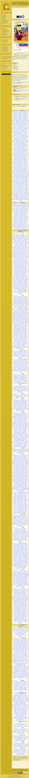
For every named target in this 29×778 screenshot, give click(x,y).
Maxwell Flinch (21, 212)
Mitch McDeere (22, 221)
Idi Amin (14, 400)
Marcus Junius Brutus (17, 460)
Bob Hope (17, 365)
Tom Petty (25, 434)
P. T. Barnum (15, 351)
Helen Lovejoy (18, 654)
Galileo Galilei (22, 553)
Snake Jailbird (22, 730)
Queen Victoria (21, 540)
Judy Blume (15, 117)
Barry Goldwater (22, 140)
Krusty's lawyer (20, 219)
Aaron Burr (15, 461)
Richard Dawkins (21, 127)
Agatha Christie (15, 123)
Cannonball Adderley (17, 413)
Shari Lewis (25, 606)
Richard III (19, 539)
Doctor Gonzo (16, 214)
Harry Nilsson (15, 434)
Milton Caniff (20, 291)
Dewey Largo (15, 702)
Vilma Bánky (22, 235)
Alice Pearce (22, 274)
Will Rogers (19, 281)
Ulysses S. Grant (20, 498)
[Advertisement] (6, 91)
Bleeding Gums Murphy (17, 660)
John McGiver (18, 269)
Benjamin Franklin (24, 466)
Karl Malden (16, 266)
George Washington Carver (21, 546)
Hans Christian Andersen (17, 113)
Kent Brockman (25, 681)
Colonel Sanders (22, 356)
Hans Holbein (19, 300)
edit (17, 71)
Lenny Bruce (22, 360)
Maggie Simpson (21, 632)
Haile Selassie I (24, 539)
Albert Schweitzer (21, 618)
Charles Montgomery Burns (21, 723)
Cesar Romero (24, 281)
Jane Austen (20, 114)
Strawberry (15, 675)
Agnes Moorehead (19, 272)
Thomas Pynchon (20, 169)
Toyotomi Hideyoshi (16, 600)
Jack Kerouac (19, 150)
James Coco (16, 244)
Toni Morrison (24, 161)
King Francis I (23, 533)
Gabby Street (25, 583)
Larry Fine (21, 249)
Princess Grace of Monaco (23, 532)
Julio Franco (15, 644)
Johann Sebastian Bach (22, 414)
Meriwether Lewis (19, 606)
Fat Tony (22, 733)
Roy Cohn (24, 207)
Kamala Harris (20, 215)
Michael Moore (19, 161)
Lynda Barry (25, 115)
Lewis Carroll (20, 313)
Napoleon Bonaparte (22, 402)
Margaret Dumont (25, 247)
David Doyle (19, 247)
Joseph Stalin (18, 486)
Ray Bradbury (25, 117)
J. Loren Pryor (20, 706)
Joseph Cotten (22, 244)
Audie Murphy (25, 272)
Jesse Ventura (24, 190)
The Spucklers (21, 745)
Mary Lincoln (18, 474)
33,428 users (4, 42)
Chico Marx (24, 267)
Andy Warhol (20, 307)
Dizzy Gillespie (15, 425)
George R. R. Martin (22, 157)
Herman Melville (24, 330)
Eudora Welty (25, 195)
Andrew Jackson (20, 501)
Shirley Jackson (16, 326)
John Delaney (22, 208)
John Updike (25, 189)
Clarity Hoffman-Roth (23, 145)
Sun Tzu (22, 409)
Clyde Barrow (20, 375)
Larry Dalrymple (22, 642)
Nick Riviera (16, 670)
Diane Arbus (18, 591)
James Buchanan (21, 494)
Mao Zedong (22, 490)
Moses (14, 524)
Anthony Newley (17, 273)
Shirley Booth (20, 239)
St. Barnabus (23, 516)
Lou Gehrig (15, 574)
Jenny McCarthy (23, 158)
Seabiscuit (25, 582)
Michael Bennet (25, 204)
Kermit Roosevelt (16, 356)
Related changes (5, 47)
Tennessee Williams (20, 452)
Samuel (20, 524)
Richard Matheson (16, 158)
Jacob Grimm (22, 141)
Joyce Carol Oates (21, 163)
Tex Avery (15, 291)
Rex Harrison (15, 255)
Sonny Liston (25, 577)
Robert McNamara (16, 479)
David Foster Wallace (21, 345)
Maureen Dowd (20, 131)
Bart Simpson (25, 177)
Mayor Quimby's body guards (22, 668)
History (26, 6)
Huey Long (23, 474)
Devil (17, 737)
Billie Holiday (25, 427)
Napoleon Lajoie (19, 577)
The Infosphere (5, 67)
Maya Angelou (24, 113)
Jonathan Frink (19, 137)
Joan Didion (22, 130)
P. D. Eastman (23, 319)
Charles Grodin (24, 142)
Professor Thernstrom (21, 186)
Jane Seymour (15, 540)
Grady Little (25, 653)
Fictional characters (23, 749)
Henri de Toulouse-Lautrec (20, 304)
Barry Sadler (15, 335)
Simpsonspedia (5, 58)
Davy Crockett (21, 463)
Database (14, 697)
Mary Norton (20, 162)
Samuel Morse (19, 559)
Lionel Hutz (22, 649)
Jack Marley (22, 656)
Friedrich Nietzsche (23, 612)
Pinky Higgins (15, 575)
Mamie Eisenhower (16, 466)
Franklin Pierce (22, 506)
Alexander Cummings (24, 548)
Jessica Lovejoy (24, 654)
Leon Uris (14, 190)
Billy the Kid (25, 375)
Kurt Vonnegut (15, 192)
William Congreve (16, 449)
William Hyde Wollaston (22, 566)
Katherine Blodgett (16, 545)
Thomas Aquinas (23, 515)
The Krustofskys (25, 744)
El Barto (18, 631)
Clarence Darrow (16, 208)
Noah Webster (15, 195)
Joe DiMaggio (19, 573)
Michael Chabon (24, 122)
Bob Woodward (15, 199)
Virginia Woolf (21, 199)
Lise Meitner (22, 558)
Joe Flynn (25, 249)
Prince (24, 435)
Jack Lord (21, 265)
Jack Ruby (23, 380)
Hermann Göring (22, 468)
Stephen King (24, 151)
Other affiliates (4, 68)
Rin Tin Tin (16, 280)
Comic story (18, 90)
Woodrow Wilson (24, 512)
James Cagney (24, 240)
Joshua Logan (16, 389)
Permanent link (5, 50)
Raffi (24, 169)
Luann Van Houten (21, 676)
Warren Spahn (19, 583)
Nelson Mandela (19, 476)
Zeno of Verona (20, 525)
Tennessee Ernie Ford (17, 251)
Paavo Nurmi (25, 580)
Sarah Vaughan (16, 445)
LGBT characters (16, 750)
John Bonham (24, 417)
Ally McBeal (25, 220)
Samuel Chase (18, 462)
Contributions (18, 4)
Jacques (26, 649)
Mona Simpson (22, 633)
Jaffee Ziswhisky (22, 713)
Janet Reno (17, 226)
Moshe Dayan (18, 465)
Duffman (14, 684)
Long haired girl (21, 719)
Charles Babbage (16, 544)
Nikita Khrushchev (20, 473)
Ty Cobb (17, 572)
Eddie (14, 643)
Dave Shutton (20, 687)
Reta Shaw (23, 283)
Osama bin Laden (17, 376)
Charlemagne (15, 531)
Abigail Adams (20, 455)
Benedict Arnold (19, 400)
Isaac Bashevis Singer (23, 178)
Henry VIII (23, 535)
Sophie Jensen (22, 699)
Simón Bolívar (16, 402)
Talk (14, 4)
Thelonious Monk (17, 432)
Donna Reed (17, 279)
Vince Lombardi (16, 579)
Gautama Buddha (22, 517)
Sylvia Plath (22, 165)
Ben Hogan (21, 575)
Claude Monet (15, 302)
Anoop (25, 661)
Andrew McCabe (16, 221)
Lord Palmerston (16, 482)
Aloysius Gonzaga (21, 518)
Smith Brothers (15, 565)
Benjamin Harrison (19, 499)
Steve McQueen (24, 269)
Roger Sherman (22, 397)
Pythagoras (26, 562)
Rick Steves (14, 185)
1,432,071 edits (5, 41)
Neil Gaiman (25, 137)
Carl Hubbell (20, 576)
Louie (26, 731)
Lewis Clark (25, 696)
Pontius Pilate (22, 482)
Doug (26, 642)
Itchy (24, 737)
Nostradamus (23, 613)
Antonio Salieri (19, 439)
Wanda (19, 711)
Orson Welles (16, 288)
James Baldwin (15, 115)
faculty (19, 693)
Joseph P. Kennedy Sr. (20, 472)
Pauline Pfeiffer (23, 614)
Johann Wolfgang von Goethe (22, 191)
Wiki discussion (5, 34)
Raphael (23, 303)
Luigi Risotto (25, 669)
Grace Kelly (20, 261)
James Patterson (20, 164)
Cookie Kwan (20, 653)
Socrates (17, 619)
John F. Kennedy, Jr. (20, 218)
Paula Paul (25, 164)
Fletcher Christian (16, 593)
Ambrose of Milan (16, 515)
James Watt (25, 565)
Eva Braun (25, 459)
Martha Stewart (20, 185)
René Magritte (19, 301)
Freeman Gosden (24, 253)
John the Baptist (19, 521)
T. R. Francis (17, 136)
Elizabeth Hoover (16, 699)
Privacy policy (15, 770)
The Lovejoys (16, 745)
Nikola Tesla (21, 565)
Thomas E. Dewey (24, 465)
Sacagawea (16, 618)
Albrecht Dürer (23, 299)
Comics (3, 18)
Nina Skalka (15, 709)
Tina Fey (18, 135)
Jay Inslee (22, 147)
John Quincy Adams (21, 493)
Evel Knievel (21, 605)
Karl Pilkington (16, 165)
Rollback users (5, 29)
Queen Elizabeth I (17, 533)
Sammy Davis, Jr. (21, 246)
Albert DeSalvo (16, 378)
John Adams (15, 493)
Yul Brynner (19, 240)
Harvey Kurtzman (17, 292)
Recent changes (5, 21)
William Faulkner (19, 320)
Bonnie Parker (18, 380)
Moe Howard (16, 259)
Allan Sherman (19, 390)
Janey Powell (24, 705)
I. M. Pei (18, 614)
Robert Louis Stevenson (23, 184)
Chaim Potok (16, 168)
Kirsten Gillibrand (16, 213)
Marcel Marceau (22, 266)
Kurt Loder (23, 154)
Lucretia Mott (24, 611)
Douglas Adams (15, 310)
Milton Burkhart (18, 120)
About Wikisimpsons (21, 770)
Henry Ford (24, 352)
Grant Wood (25, 307)
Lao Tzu (15, 621)
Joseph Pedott (20, 562)
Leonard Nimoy (23, 273)
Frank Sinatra (19, 285)
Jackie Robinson (24, 581)
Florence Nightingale (16, 613)
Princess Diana (15, 532)
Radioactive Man (18, 740)
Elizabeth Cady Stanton (20, 182)
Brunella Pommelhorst (17, 705)
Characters (4, 16)
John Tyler (18, 511)
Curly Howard (19, 258)
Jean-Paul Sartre (19, 337)
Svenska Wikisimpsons (6, 56)
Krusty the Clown (25, 684)
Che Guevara (16, 143)
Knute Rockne (15, 582)
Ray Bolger (18, 238)
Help (3, 23)
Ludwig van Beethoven (17, 415)
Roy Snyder (21, 671)
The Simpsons (16, 743)
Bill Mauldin (23, 292)
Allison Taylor (19, 710)
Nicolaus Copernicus (16, 548)
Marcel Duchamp (18, 299)
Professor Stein (15, 184)
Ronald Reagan (19, 507)
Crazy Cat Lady (15, 642)
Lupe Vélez (20, 287)
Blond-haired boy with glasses (19, 716)
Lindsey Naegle (24, 660)
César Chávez (22, 593)
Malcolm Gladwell (23, 138)
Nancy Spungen (23, 619)
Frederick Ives (24, 555)
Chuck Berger (16, 695)
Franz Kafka (17, 149)
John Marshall (25, 476)
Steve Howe (15, 576)
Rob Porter (20, 225)
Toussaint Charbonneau (17, 352)
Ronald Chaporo (22, 206)
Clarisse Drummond (23, 211)
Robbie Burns (18, 317)
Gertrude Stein (18, 183)
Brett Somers (25, 285)
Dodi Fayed (18, 387)
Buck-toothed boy (21, 717)
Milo (18, 657)
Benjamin (18, 640)
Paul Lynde (26, 265)
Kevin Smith (22, 179)
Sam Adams (25, 455)
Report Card (26, 706)
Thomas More (24, 523)
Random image (5, 22)
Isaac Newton (25, 559)
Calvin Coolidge (20, 496)
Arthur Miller (22, 449)
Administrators (4, 30)
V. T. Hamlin (25, 291)
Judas (14, 522)
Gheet (27, 661)
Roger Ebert (18, 598)
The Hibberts (19, 744)
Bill (13, 681)
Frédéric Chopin (17, 420)
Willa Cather (18, 122)
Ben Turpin (25, 286)
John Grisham (18, 142)
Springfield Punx (5, 65)
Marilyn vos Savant (22, 192)
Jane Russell (15, 282)
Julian (14, 149)
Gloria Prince (25, 667)
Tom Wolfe (26, 198)
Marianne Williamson (19, 198)
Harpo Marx (22, 268)
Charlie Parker (20, 434)
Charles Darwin (25, 550)
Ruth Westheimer (17, 196)
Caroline (17, 206)
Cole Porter (15, 435)
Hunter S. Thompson (19, 188)
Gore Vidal (14, 191)
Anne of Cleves (24, 528)
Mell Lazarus (18, 154)
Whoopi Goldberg (16, 140)
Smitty (26, 726)
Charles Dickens (24, 129)
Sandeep (22, 662)
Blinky (14, 723)
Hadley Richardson (18, 617)
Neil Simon (20, 177)
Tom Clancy (21, 123)
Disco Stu (19, 675)
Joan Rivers (21, 280)
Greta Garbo (18, 252)
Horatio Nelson (20, 407)
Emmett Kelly (22, 604)
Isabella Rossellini (23, 172)
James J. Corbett (23, 572)
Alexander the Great (17, 528)
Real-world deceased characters (18, 758)
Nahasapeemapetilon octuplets (18, 661)
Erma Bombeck (16, 360)
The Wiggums (19, 746)
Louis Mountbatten (23, 538)
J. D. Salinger (15, 175)
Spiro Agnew (16, 456)
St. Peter (17, 524)
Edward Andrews (16, 234)
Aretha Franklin (19, 424)
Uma (27, 662)
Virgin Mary (20, 523)
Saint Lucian (18, 522)
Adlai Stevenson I (24, 486)
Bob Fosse (23, 251)
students (24, 693)
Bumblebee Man (17, 682)
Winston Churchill (25, 462)
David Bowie (25, 239)
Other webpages (5, 33)
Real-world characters (24, 757)
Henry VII (19, 535)
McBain (20, 691)
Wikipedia (23, 106)
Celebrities (23, 680)
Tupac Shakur (18, 283)
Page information (5, 51)
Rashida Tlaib (24, 227)
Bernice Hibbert (22, 647)
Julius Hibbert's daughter (20, 648)
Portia (24, 225)
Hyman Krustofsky (21, 651)
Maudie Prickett (21, 276)
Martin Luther (23, 522)
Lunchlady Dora (20, 697)
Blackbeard (23, 376)
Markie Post (25, 275)
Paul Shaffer (17, 176)
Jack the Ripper (19, 379)
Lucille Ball (18, 235)
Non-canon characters (20, 754)
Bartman (14, 631)
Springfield (24, 637)
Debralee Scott (20, 282)
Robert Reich (18, 170)
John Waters (26, 193)
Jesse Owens (18, 581)
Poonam (17, 662)
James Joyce (24, 148)
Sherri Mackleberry (22, 702)
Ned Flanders (24, 643)
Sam (19, 670)
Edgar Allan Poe (21, 333)
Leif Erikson (23, 598)
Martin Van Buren (24, 511)
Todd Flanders (18, 698)
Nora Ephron (16, 134)
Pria (19, 662)
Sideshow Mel (15, 686)
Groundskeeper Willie (17, 712)
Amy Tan (14, 186)
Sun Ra (23, 442)
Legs (24, 731)
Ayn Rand (25, 334)
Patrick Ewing (21, 134)
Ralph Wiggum (23, 711)
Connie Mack (22, 579)
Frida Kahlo (25, 300)
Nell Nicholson (25, 704)
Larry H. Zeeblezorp (23, 228)
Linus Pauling (15, 562)
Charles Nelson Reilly (24, 279)
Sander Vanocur (20, 621)
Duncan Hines (24, 600)
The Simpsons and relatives (23, 627)
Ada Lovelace (25, 155)
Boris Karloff (19, 260)
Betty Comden (22, 386)
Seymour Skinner (16, 179)
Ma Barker (15, 375)
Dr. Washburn (20, 193)
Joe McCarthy (16, 477)
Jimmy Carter (19, 461)
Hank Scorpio (21, 732)
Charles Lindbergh (17, 607)
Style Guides (4, 32)
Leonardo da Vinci (20, 297)
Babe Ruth (21, 582)
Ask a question (5, 20)
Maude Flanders (19, 643)
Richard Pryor (21, 168)
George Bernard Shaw (24, 176)
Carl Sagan (15, 564)
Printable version (5, 49)
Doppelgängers (16, 749)
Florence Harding (21, 469)
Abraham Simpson (19, 630)
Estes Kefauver (21, 470)
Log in (18, 5)
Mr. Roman (18, 172)
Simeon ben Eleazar (16, 590)
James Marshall (24, 608)
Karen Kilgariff (18, 151)
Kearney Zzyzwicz (22, 715)
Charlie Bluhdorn (21, 351)
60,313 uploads (5, 40)
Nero (24, 480)
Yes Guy (24, 677)
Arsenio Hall (25, 254)
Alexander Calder (17, 296)
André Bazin (23, 591)
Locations (4, 17)
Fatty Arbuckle (22, 234)
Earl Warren (15, 489)
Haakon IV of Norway (20, 534)
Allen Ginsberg (25, 321)
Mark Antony (24, 456)
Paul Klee (14, 301)
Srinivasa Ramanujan (17, 563)
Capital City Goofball (16, 736)
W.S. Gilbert (20, 321)
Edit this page (22, 6)
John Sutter (19, 620)
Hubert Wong (24, 712)
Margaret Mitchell (16, 331)
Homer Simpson (16, 178)
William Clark (19, 594)
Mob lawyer (19, 224)
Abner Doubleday (21, 404)
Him (21, 600)
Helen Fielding (23, 135)
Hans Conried (24, 361)
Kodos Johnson (19, 731)
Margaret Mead (16, 558)
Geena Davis (15, 127)
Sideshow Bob (16, 729)
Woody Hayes (25, 574)
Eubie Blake (20, 417)
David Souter (19, 227)
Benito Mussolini (19, 480)
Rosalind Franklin (25, 552)
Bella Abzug (15, 455)
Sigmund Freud (16, 553)
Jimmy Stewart (15, 286)
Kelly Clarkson (21, 124)
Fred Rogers (24, 171)
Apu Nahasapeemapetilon (18, 663)
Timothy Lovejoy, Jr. (16, 655)
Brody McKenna (20, 222)
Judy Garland (23, 252)
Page (13, 6)
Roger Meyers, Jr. (22, 686)
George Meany (22, 610)
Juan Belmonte (20, 570)
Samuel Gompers (19, 599)
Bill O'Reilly (15, 163)
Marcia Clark (25, 123)
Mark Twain (21, 189)
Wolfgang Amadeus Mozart (22, 433)
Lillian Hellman (24, 144)
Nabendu (14, 662)
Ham (23, 698)
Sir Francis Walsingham (24, 488)
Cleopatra (20, 531)
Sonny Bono (23, 238)
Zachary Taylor (21, 510)
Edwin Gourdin (19, 574)
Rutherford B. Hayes (20, 500)
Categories (14, 756)
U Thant (25, 487)
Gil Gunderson (24, 646)
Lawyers (23, 202)
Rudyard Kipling (24, 328)
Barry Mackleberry (24, 655)
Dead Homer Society (6, 66)
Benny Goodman (22, 425)
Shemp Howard (21, 259)
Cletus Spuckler (16, 674)
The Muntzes (25, 746)
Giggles (25, 212)
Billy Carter (26, 351)
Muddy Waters (19, 446)
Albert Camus (18, 121)
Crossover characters (21, 751)
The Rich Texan (16, 732)
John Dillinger (22, 378)
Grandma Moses (21, 302)
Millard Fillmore (20, 497)
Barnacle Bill (23, 590)
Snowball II (20, 636)
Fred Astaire (15, 414)
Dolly (24, 597)
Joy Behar (15, 116)
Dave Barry (21, 115)
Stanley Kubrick (25, 388)
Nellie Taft (22, 487)
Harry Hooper (25, 575)
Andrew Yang (16, 228)
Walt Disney (26, 318)
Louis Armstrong (24, 413)
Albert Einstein (22, 551)
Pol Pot (17, 483)
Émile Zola (22, 348)
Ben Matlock (20, 220)
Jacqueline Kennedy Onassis (22, 481)
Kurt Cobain (22, 420)
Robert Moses (18, 611)
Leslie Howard (24, 258)
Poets (26, 758)
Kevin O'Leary (25, 162)
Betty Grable (15, 254)
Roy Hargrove (18, 426)
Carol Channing (21, 241)
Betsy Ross (24, 617)
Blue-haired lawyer (16, 205)
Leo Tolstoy (26, 188)
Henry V (26, 534)
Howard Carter (24, 592)
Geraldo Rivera (19, 171)
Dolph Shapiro (19, 708)
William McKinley (25, 505)
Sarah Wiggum (19, 677)
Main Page (4, 14)
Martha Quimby (15, 669)
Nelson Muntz (19, 704)
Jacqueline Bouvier (16, 629)
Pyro (17, 687)
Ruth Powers (15, 667)
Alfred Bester (24, 116)
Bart (13, 74)
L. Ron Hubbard (16, 147)
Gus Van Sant (19, 190)
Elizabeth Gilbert (17, 138)
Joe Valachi (24, 382)
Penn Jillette (19, 148)
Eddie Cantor (15, 241)
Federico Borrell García (17, 403)
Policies (3, 28)
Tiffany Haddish (22, 143)
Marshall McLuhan (16, 610)
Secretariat (15, 583)
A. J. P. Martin (18, 557)
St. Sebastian (25, 524)
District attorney (16, 211)
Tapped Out (4, 19)
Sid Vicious (22, 445)
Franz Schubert (16, 440)
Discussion (17, 6)
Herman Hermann (16, 730)
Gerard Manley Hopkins (17, 325)
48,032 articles (4, 39)
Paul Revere (23, 408)
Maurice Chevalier (19, 242)
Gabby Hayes (20, 255)
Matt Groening (18, 684)
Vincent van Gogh (20, 306)
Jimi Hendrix (20, 427)
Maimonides (24, 607)
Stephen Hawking (18, 555)
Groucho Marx (16, 268)
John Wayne (25, 287)
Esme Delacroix (18, 129)
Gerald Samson (23, 670)
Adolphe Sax (24, 439)
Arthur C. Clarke (16, 124)
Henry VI (15, 535)
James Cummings (17, 549)
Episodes (4, 15)
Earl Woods (22, 410)
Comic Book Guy (24, 641)
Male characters (24, 756)
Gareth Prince (20, 667)
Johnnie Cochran (19, 207)
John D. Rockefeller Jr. (23, 355)
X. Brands (14, 240)
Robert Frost (15, 321)
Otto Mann (21, 703)
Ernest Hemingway (16, 145)
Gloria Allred (15, 204)
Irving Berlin (24, 415)
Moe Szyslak (25, 185)
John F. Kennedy (20, 504)
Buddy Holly (15, 428)
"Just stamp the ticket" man (19, 650)
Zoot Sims (23, 441)
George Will (21, 197)
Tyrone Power (15, 276)
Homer (25, 324)
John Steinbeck (24, 183)
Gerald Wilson (24, 446)
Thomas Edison (16, 551)
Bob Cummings (20, 245)
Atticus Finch (15, 212)
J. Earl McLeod (24, 557)
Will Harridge (25, 599)
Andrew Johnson (20, 503)
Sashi (25, 662)
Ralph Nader (15, 162)
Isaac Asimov (15, 114)
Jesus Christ (23, 736)
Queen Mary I (16, 538)
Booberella (20, 681)
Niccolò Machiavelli (17, 156)
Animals (21, 750)
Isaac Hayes (26, 255)
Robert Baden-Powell (17, 401)
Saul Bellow (20, 116)
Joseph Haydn (24, 426)
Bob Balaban (25, 114)
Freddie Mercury (17, 431)
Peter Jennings (16, 604)
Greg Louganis (19, 155)
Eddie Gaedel (25, 573)
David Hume (24, 603)
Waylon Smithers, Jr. (20, 726)
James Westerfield (23, 288)
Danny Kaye (24, 260)
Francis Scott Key (18, 106)
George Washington (17, 512)
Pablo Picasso (19, 303)
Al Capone (25, 377)
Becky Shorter (24, 708)
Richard (14, 708)
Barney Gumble (18, 646)
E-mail (24, 697)
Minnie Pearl (20, 369)
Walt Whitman (17, 346)
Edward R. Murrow (16, 612)
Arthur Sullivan (18, 442)
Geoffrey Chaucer (16, 314)
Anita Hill (25, 215)
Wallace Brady (22, 205)
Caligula (14, 462)
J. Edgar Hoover (21, 601)
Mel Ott (14, 581)
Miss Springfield (20, 688)
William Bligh (24, 401)
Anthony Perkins (19, 275)
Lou (14, 654)
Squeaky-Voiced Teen (23, 674)
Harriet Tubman (24, 620)
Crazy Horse (15, 404)
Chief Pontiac (18, 408)
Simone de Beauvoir (19, 128)
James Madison (18, 505)
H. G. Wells (21, 195)
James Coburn (25, 242)
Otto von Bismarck (16, 488)
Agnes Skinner (16, 671)
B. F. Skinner (25, 564)
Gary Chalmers (19, 696)
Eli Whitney (16, 566)
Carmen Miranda (23, 431)
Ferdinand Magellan (17, 608)
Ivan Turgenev (15, 189)
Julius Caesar (25, 461)
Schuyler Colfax (16, 463)
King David (25, 531)
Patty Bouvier (19, 117)
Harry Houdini (19, 603)
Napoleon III (15, 539)
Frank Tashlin (25, 390)
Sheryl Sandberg (21, 175)
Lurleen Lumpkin (18, 685)
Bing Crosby (18, 421)
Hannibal (26, 404)
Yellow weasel (16, 713)
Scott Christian (23, 682)
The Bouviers (22, 743)
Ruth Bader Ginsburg (23, 213)
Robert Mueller (24, 224)
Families (22, 741)
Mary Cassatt (22, 296)
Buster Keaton (15, 261)
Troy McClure (23, 685)
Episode (17, 87)
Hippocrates (16, 601)
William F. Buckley (24, 312)
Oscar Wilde (22, 196)
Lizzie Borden (20, 377)
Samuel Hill (25, 394)
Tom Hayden (19, 144)
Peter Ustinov (15, 287)
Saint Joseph (25, 521)
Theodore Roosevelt (20, 508)
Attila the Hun (25, 400)
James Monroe (16, 506)
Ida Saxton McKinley (22, 477)
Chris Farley (22, 248)
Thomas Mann (16, 157)
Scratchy (23, 740)
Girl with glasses (20, 718)
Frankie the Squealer (23, 729)
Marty (16, 681)
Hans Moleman (22, 657)
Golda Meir (22, 479)
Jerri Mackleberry (16, 656)
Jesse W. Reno (24, 563)
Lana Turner (21, 286)
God (26, 737)
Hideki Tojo (18, 409)
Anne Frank (22, 136)
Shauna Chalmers (17, 641)
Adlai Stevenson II (16, 487)
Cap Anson (15, 570)
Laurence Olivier (16, 274)
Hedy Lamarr (25, 262)
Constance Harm (16, 647)
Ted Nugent (18, 82)
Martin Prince (15, 706)
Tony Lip (17, 265)
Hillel (26, 518)
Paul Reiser (23, 170)
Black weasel (21, 695)
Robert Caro (23, 121)
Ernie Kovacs (20, 262)
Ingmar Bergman (16, 386)
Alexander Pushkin (19, 334)
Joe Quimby (16, 668)
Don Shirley (19, 441)
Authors (23, 110)
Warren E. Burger (24, 460)
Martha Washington (21, 489)
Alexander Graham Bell (23, 544)
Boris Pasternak (24, 332)
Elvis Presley (20, 435)
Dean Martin (19, 267)
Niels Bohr (22, 545)
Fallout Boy (20, 737)
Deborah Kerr (25, 261)
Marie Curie (23, 549)
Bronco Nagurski (19, 580)
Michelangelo (25, 301)
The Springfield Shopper (6, 57)
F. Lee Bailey (20, 204)
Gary (24, 644)
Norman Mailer (23, 156)
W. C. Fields (17, 249)
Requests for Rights (5, 31)
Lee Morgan (23, 432)
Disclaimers (26, 770)
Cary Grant (20, 254)
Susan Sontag (20, 181)
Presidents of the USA (23, 492)
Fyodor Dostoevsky (16, 319)
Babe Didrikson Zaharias (20, 586)
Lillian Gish (18, 253)
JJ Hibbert (26, 698)
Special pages (4, 48)
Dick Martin (15, 368)
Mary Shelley (15, 177)
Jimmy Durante (16, 248)
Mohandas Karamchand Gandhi (19, 467)
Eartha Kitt (15, 262)
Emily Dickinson (16, 130)
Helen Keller (22, 149)
